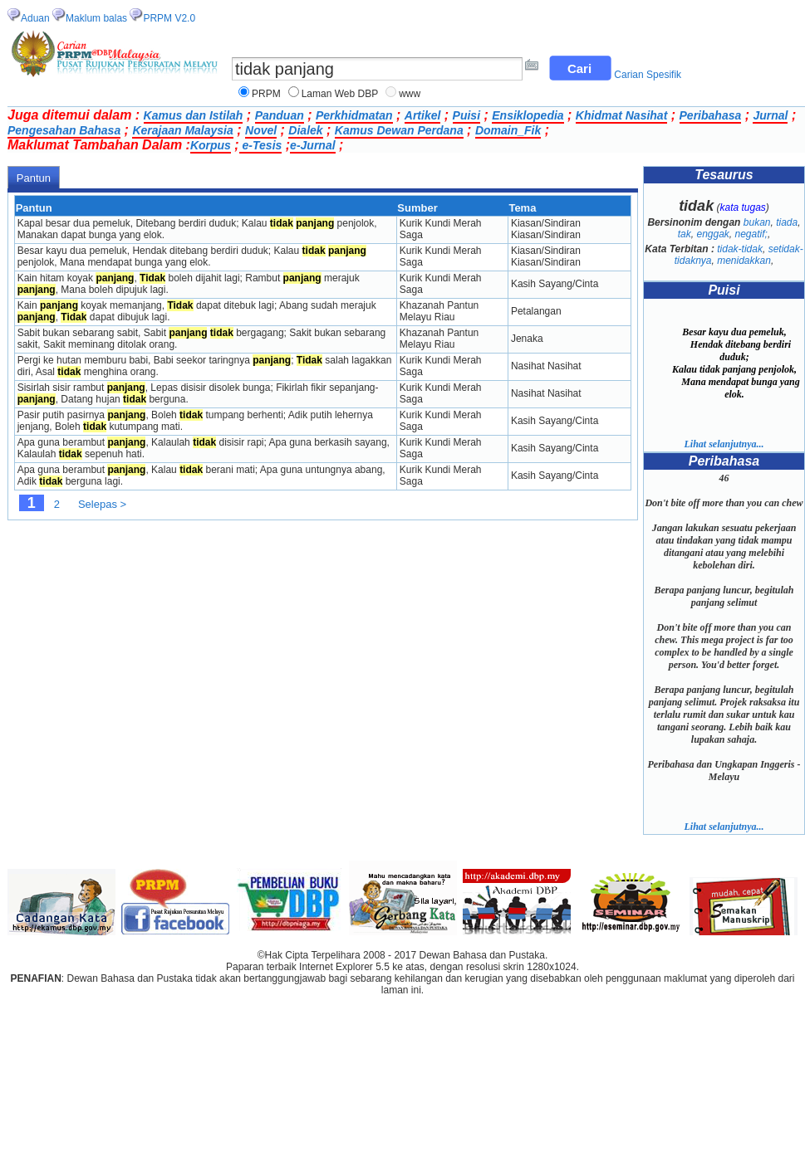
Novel (261, 130)
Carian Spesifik (647, 74)
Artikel (423, 115)
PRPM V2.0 (169, 18)
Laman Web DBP (340, 94)
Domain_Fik (508, 130)
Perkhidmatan (354, 115)
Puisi (466, 115)
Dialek (305, 130)
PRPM (266, 94)
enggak (712, 234)
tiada (787, 222)
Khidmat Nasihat (621, 115)
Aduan (35, 18)
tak (684, 234)
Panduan (279, 115)
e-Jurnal (312, 145)
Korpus (210, 145)
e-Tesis (260, 145)
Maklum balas (96, 18)
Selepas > (102, 504)
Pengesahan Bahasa (63, 130)
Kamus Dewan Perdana (399, 130)
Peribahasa (711, 115)
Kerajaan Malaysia (182, 130)
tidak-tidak (740, 249)
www (409, 94)
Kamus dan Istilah (193, 115)
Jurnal (770, 115)
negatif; (751, 234)
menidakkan (744, 260)
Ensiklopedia (527, 115)
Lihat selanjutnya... (723, 444)
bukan (757, 222)
